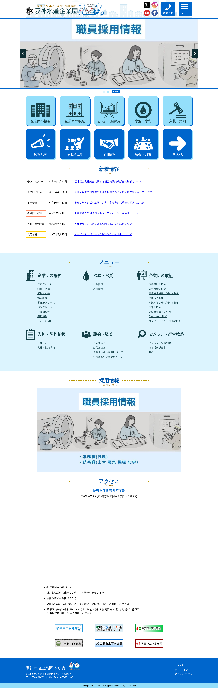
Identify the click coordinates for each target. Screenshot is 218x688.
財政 (151, 352)
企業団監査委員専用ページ (108, 356)
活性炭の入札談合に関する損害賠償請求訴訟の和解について (108, 181)
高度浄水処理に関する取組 (164, 293)
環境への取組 (156, 298)
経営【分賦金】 (157, 347)
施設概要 (42, 298)
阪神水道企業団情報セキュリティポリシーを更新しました (106, 213)
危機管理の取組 (157, 284)
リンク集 (179, 665)
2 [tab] (108, 92)
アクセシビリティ (183, 674)
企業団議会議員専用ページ (108, 352)
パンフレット (44, 307)
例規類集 (42, 316)
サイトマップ (181, 670)
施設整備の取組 (157, 289)
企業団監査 (99, 347)
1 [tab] (104, 92)
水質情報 (98, 289)
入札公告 (42, 343)
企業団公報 (43, 311)
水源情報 (98, 284)
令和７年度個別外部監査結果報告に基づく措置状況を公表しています (113, 192)
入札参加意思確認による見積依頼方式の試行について (104, 223)
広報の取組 (155, 307)
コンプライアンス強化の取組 (165, 321)
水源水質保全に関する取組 (164, 302)
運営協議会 (43, 293)
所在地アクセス (46, 302)
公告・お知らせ (46, 321)
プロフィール (44, 284)
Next (195, 53)
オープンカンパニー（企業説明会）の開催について (103, 234)
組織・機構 (43, 289)
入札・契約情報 (46, 347)
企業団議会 (99, 343)
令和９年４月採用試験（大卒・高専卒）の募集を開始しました (109, 202)
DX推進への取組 (158, 316)
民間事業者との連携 (160, 311)
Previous (23, 53)
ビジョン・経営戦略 (160, 343)
